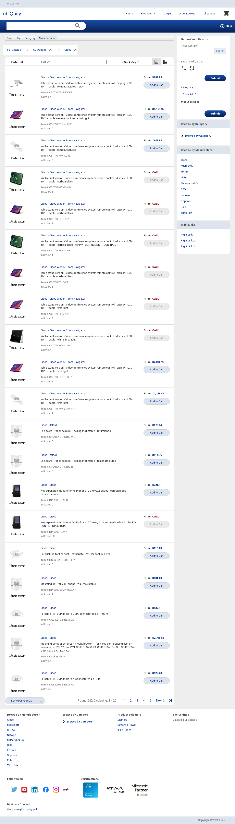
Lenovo (185, 195)
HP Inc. (185, 171)
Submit (215, 78)
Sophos (185, 201)
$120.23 (157, 672)
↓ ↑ (184, 68)
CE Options (39, 49)
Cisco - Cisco (48, 484)
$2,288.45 (158, 393)
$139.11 (157, 607)
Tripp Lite (186, 212)
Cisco (67, 49)
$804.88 (157, 77)
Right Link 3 (188, 246)
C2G (183, 189)
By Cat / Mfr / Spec (192, 61)
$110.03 (157, 548)
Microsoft (187, 165)
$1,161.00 (158, 108)
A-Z (192, 68)
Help (226, 25)
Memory (122, 719)
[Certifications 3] (139, 790)
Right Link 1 (188, 234)
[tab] (203, 135)
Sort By (45, 61)
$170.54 (157, 425)
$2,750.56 (158, 637)
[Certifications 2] (115, 790)
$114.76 (157, 454)
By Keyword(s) (189, 45)
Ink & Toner (124, 729)
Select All (16, 62)
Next (160, 701)
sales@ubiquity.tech (26, 809)
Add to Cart (156, 84)
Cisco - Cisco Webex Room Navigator (63, 77)
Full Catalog (14, 49)
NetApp (185, 177)
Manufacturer (47, 38)
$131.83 (157, 578)
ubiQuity (12, 13)
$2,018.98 (158, 361)
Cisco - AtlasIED (50, 425)
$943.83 (157, 140)
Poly (183, 206)
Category (30, 38)
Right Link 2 (188, 240)
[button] (196, 135)
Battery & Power (127, 724)
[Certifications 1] (91, 790)
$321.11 (157, 484)
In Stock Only (127, 62)
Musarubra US (189, 183)
